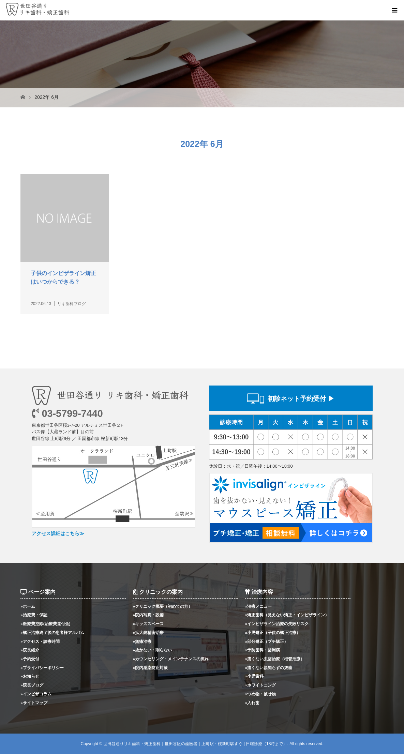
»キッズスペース (148, 623)
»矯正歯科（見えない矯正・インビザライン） (287, 615)
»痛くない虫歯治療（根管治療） (275, 659)
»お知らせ (29, 676)
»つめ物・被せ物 (260, 694)
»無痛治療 (142, 641)
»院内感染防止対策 (150, 667)
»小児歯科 (254, 676)
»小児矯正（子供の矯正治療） (273, 632)
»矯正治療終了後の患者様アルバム (52, 632)
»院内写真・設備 (148, 615)
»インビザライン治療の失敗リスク (277, 623)
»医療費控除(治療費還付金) (45, 623)
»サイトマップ (33, 702)
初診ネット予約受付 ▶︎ (301, 398)
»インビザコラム (35, 694)
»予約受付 (29, 659)
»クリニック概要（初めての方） (163, 606)
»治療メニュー (258, 606)
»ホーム (27, 606)
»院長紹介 (29, 650)
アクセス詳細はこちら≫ (58, 533)
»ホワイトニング (260, 685)
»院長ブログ (31, 685)
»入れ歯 (252, 702)
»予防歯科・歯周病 (262, 650)
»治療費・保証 (33, 615)
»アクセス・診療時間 (40, 641)
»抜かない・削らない (152, 650)
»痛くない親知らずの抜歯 (269, 667)
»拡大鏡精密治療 (148, 632)
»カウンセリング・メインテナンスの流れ (171, 659)
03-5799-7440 (67, 414)
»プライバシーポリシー (42, 667)
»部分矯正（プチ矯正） (266, 641)
